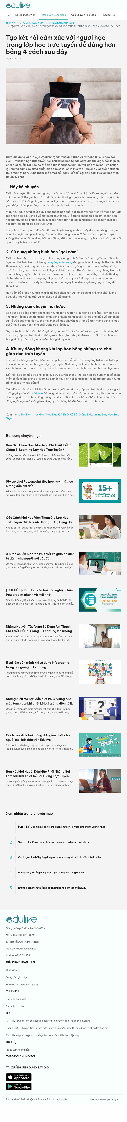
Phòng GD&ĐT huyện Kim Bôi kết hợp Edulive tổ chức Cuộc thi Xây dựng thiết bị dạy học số (57, 1028)
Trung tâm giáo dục (17, 977)
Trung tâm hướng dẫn (18, 1049)
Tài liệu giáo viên (25, 14)
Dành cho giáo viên (33, 23)
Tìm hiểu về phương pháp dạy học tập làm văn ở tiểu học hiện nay (42, 1035)
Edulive (38, 393)
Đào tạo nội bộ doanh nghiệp (22, 984)
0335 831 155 (22, 955)
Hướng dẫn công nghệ (53, 14)
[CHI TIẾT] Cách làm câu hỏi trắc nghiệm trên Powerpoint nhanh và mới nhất (48, 1020)
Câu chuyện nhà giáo (83, 14)
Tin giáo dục (108, 14)
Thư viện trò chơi (15, 1006)
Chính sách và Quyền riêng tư (104, 1099)
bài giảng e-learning (60, 262)
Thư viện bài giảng (16, 999)
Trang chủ (12, 23)
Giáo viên (11, 970)
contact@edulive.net (24, 948)
